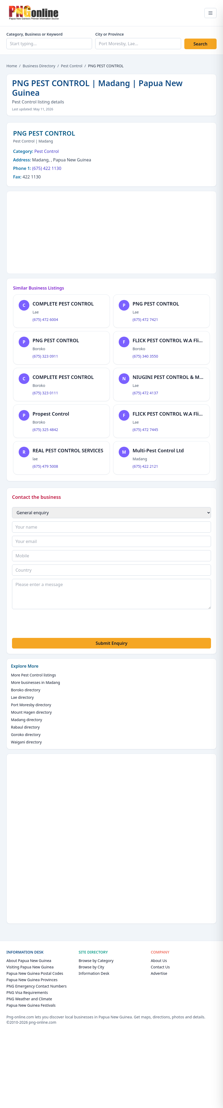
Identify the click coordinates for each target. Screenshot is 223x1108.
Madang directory (26, 719)
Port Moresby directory (31, 704)
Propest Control (51, 414)
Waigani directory (26, 742)
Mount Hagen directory (31, 712)
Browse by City (91, 966)
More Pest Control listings (33, 675)
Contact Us (160, 966)
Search (200, 44)
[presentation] (52, 624)
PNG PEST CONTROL (156, 303)
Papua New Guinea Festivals (30, 1005)
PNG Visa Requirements (27, 992)
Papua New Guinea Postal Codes (34, 973)
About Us (159, 960)
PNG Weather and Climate (29, 998)
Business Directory (39, 65)
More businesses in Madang (35, 682)
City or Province (109, 34)
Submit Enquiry (111, 643)
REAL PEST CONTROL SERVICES (68, 450)
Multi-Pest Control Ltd (158, 450)
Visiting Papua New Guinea (30, 966)
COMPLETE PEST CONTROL (63, 303)
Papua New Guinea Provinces (31, 979)
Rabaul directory (25, 727)
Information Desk (94, 973)
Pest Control (71, 65)
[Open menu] (210, 13)
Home (11, 65)
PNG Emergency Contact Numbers (36, 986)
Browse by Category (96, 960)
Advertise (159, 973)
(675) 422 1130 (46, 168)
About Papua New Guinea (28, 960)
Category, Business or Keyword (34, 34)
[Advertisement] (111, 231)
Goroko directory (26, 734)
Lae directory (22, 697)
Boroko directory (25, 689)
